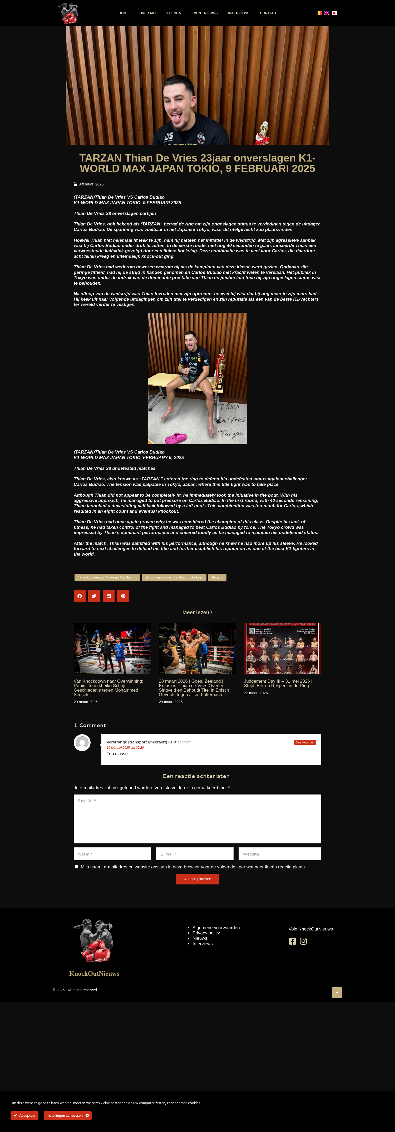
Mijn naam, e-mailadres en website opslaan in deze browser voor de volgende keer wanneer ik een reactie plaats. (193, 866)
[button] (80, 596)
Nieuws (199, 938)
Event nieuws (205, 13)
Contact (268, 13)
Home (123, 13)
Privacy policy (206, 932)
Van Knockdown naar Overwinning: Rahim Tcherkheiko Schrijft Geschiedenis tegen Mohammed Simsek (108, 688)
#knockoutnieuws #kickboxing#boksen (174, 577)
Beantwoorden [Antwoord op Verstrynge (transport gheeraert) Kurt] (305, 742)
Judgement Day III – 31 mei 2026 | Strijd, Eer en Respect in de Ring (278, 683)
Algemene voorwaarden (216, 927)
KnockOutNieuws (94, 973)
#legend (217, 577)
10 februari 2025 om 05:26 (125, 747)
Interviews (239, 13)
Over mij (147, 13)
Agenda (173, 13)
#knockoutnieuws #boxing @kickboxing (107, 577)
